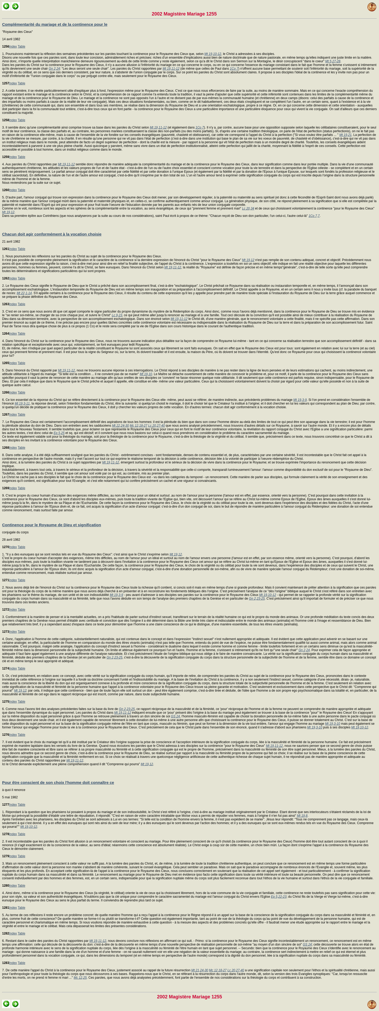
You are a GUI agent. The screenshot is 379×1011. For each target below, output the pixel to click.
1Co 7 (234, 68)
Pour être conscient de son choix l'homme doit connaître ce (58, 782)
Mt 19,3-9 (300, 400)
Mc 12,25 (80, 977)
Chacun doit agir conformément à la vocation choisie (52, 234)
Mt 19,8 (302, 816)
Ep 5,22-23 (278, 896)
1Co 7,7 (314, 216)
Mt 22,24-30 (120, 425)
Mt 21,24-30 (199, 970)
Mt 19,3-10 (332, 724)
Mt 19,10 (146, 374)
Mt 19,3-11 (22, 403)
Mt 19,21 (345, 135)
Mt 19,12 (8, 212)
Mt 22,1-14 (24, 293)
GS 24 (175, 716)
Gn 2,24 (54, 68)
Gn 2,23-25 (257, 598)
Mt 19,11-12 (171, 68)
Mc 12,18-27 (138, 425)
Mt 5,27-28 (332, 61)
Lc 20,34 (248, 208)
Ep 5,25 (59, 433)
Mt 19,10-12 (212, 54)
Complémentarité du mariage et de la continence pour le (54, 24)
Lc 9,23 (117, 315)
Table (21, 46)
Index (13, 46)
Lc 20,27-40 (156, 425)
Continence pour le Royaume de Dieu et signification (51, 525)
